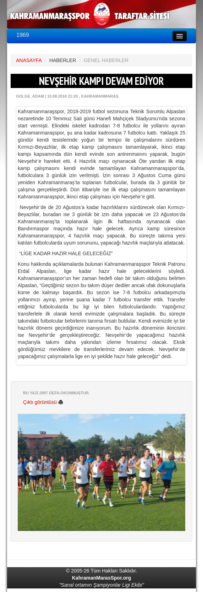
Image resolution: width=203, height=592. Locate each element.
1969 (22, 35)
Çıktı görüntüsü (43, 402)
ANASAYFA (29, 60)
